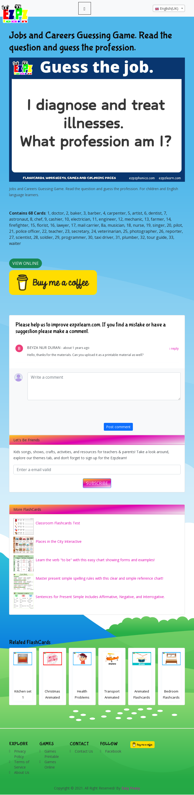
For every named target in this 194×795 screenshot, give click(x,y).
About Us (21, 772)
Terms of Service (21, 764)
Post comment (118, 426)
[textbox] (169, 8)
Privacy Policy (20, 754)
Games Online (50, 764)
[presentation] (142, 413)
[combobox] (169, 8)
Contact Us (84, 751)
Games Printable (51, 754)
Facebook (113, 751)
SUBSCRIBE (97, 483)
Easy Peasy (131, 788)
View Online (25, 263)
